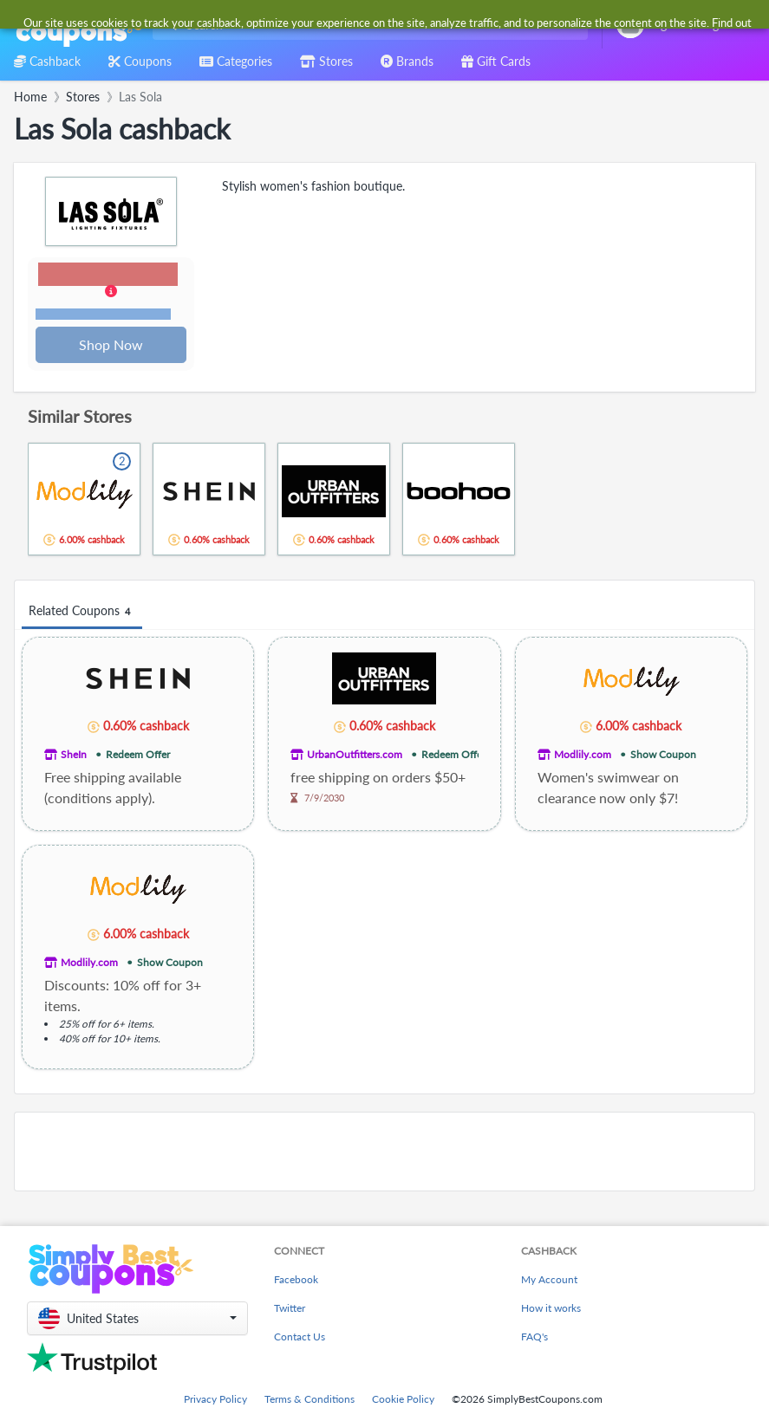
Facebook (296, 1281)
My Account (549, 1281)
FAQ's (534, 1338)
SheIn (74, 755)
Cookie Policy (403, 1400)
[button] (111, 293)
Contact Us (299, 1338)
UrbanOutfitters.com (354, 755)
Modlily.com (582, 755)
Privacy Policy (215, 1400)
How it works (551, 1309)
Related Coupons (82, 613)
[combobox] (366, 24)
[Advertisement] (384, 1153)
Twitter (289, 1309)
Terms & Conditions (309, 1400)
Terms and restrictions (104, 315)
